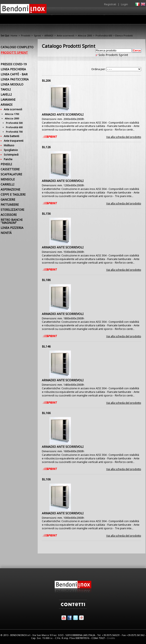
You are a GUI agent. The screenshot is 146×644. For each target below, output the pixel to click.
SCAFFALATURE (11, 174)
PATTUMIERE (10, 205)
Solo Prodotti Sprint (113, 55)
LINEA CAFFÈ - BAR (14, 74)
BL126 (46, 147)
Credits (111, 638)
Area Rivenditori (75, 20)
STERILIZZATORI (12, 210)
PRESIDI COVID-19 (14, 64)
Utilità (123, 20)
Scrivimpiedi (11, 154)
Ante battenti (11, 136)
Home (19, 19)
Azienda (34, 20)
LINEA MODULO (12, 84)
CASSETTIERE (10, 169)
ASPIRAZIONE (10, 189)
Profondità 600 (104, 35)
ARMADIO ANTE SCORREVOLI (63, 114)
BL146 (46, 346)
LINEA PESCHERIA (13, 69)
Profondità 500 (14, 122)
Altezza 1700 (12, 114)
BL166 (46, 413)
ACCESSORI (9, 215)
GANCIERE (8, 199)
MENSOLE (8, 179)
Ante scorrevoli (65, 35)
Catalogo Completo (17, 47)
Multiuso (9, 145)
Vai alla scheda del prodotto (123, 137)
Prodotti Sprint (14, 53)
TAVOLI (6, 89)
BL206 (46, 81)
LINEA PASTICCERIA (15, 79)
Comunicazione (102, 20)
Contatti (139, 19)
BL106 (46, 479)
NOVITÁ (6, 233)
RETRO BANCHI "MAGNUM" (12, 221)
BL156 (46, 214)
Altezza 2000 (85, 35)
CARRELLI (7, 184)
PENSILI (6, 164)
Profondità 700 (14, 131)
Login (124, 4)
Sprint (37, 35)
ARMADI (48, 35)
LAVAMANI (8, 99)
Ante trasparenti (13, 141)
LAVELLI (6, 94)
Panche (8, 159)
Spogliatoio (11, 150)
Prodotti (52, 20)
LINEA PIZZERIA (12, 228)
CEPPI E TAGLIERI (13, 194)
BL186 (46, 280)
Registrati (110, 4)
